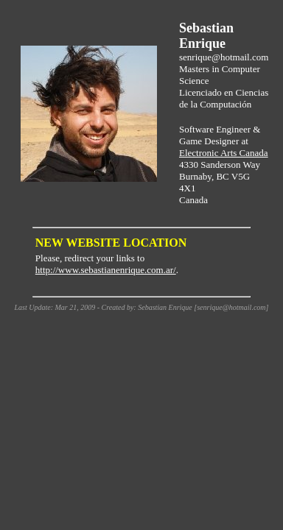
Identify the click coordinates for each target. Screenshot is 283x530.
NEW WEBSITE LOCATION (110, 242)
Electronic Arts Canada (223, 152)
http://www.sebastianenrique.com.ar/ (105, 269)
